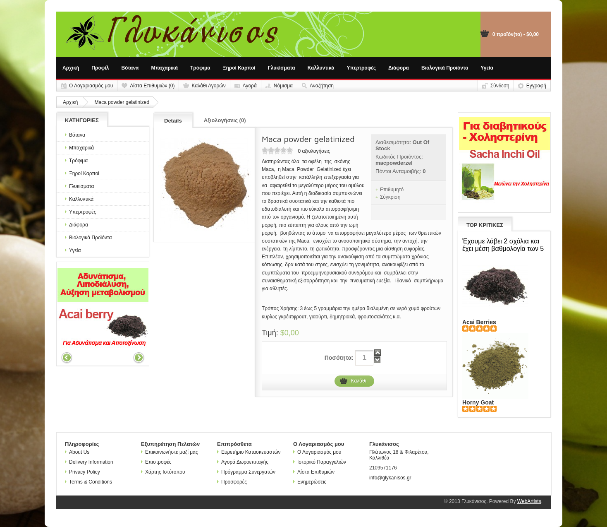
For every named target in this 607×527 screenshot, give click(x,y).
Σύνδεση (499, 86)
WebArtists (529, 501)
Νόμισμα (283, 86)
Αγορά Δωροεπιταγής (242, 462)
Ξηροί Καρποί (239, 68)
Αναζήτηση (322, 86)
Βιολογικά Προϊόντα (444, 68)
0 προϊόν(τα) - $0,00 (515, 34)
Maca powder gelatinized (121, 102)
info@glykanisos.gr (390, 478)
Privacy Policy (82, 472)
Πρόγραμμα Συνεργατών (246, 472)
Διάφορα (398, 68)
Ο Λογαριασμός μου (91, 86)
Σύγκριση (390, 197)
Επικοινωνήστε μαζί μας (169, 452)
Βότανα (130, 68)
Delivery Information (89, 462)
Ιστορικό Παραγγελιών (319, 462)
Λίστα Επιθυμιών (314, 472)
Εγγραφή (536, 86)
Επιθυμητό (392, 190)
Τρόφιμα (200, 68)
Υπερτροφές (361, 68)
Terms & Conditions (88, 482)
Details (173, 121)
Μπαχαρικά (164, 68)
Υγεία (486, 68)
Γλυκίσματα (281, 68)
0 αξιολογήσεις (314, 151)
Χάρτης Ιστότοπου (163, 472)
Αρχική (70, 68)
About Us (77, 452)
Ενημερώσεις (309, 482)
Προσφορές (232, 482)
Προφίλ (100, 68)
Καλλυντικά (321, 68)
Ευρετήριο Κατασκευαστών (249, 452)
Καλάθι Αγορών (208, 86)
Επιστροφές (156, 462)
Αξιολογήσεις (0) (225, 120)
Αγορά (250, 86)
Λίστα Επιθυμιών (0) (152, 86)
